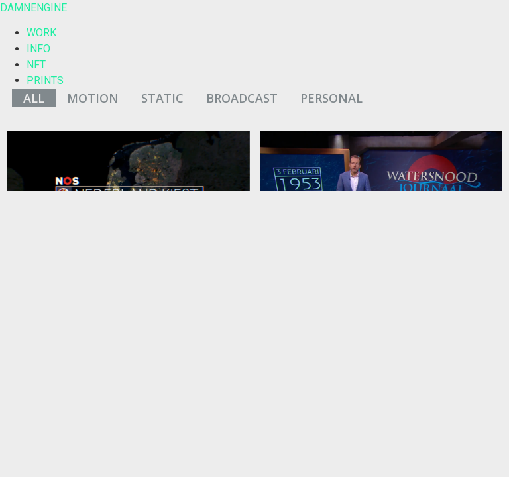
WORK (41, 32)
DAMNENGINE (33, 7)
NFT (36, 64)
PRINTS (45, 80)
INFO (38, 48)
